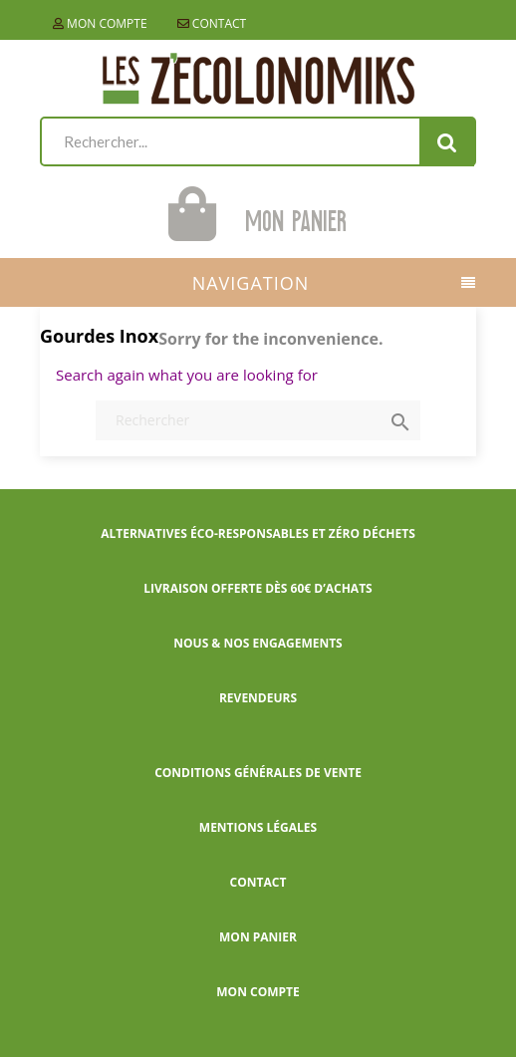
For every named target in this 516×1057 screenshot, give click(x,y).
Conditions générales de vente (258, 772)
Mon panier (258, 936)
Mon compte (100, 23)
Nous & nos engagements (257, 643)
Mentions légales (258, 827)
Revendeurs (258, 697)
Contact (211, 23)
